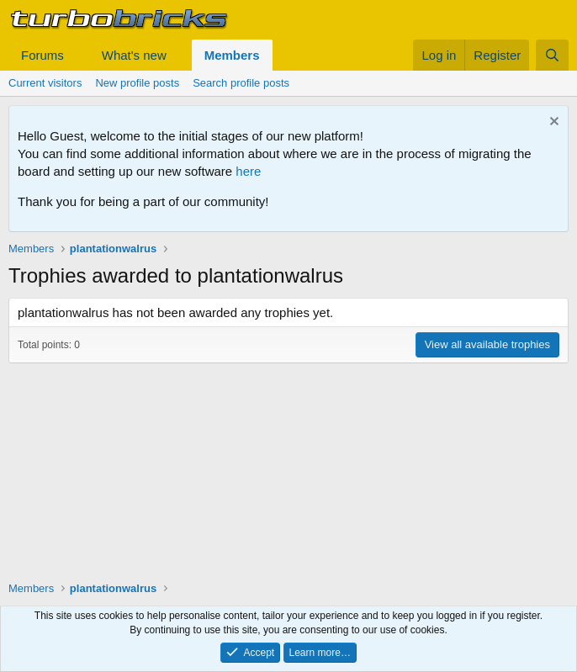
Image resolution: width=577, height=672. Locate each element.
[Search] (552, 55)
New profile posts (137, 83)
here (248, 171)
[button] (77, 55)
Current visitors (45, 83)
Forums (42, 55)
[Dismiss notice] (552, 123)
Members (232, 55)
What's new (134, 55)
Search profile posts (241, 83)
